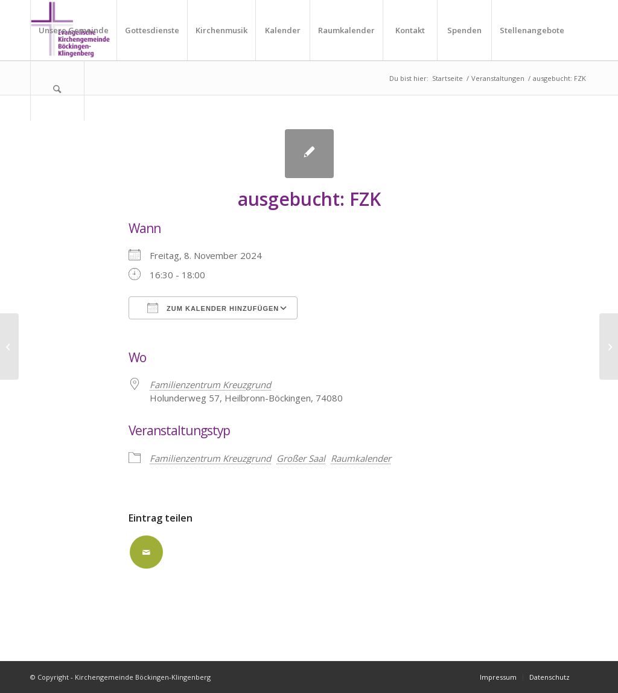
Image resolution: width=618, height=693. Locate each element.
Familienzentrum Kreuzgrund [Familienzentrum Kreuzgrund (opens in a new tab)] (210, 384)
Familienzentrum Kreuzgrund (210, 458)
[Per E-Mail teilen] (146, 552)
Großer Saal (300, 458)
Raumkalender (361, 458)
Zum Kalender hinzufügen (213, 307)
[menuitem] (73, 30)
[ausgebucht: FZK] (9, 346)
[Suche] (57, 90)
